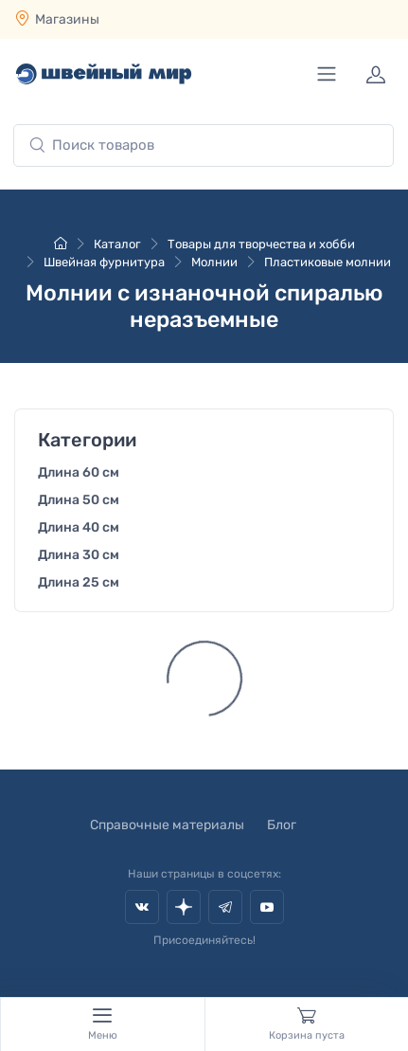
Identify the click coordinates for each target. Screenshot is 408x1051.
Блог (281, 825)
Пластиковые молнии (327, 262)
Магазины (67, 19)
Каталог (117, 244)
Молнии (214, 262)
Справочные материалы (167, 825)
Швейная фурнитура (104, 262)
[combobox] (203, 145)
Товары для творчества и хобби (261, 244)
